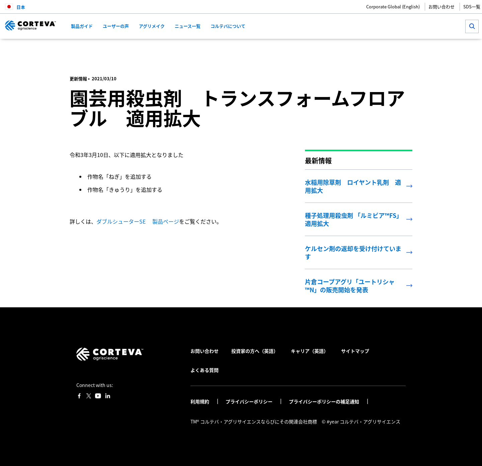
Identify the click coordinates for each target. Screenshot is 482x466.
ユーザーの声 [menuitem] (116, 26)
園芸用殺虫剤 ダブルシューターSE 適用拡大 (201, 48)
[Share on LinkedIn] (386, 49)
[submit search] (472, 26)
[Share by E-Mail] (408, 49)
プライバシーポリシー (249, 401)
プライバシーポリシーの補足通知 (324, 401)
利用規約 (200, 401)
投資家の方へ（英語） (254, 350)
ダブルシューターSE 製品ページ (137, 221)
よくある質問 (204, 370)
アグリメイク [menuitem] (152, 26)
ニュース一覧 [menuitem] (187, 26)
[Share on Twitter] (375, 49)
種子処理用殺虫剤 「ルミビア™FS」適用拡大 (353, 219)
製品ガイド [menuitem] (82, 26)
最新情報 (157, 48)
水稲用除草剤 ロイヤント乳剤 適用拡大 (353, 186)
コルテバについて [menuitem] (228, 26)
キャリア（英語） (309, 350)
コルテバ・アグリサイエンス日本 (105, 48)
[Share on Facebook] (364, 49)
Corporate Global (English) (393, 6)
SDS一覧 (471, 6)
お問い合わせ (441, 6)
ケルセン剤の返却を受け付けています (353, 252)
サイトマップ (355, 350)
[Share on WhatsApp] (397, 49)
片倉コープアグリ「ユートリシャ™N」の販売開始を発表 (350, 286)
